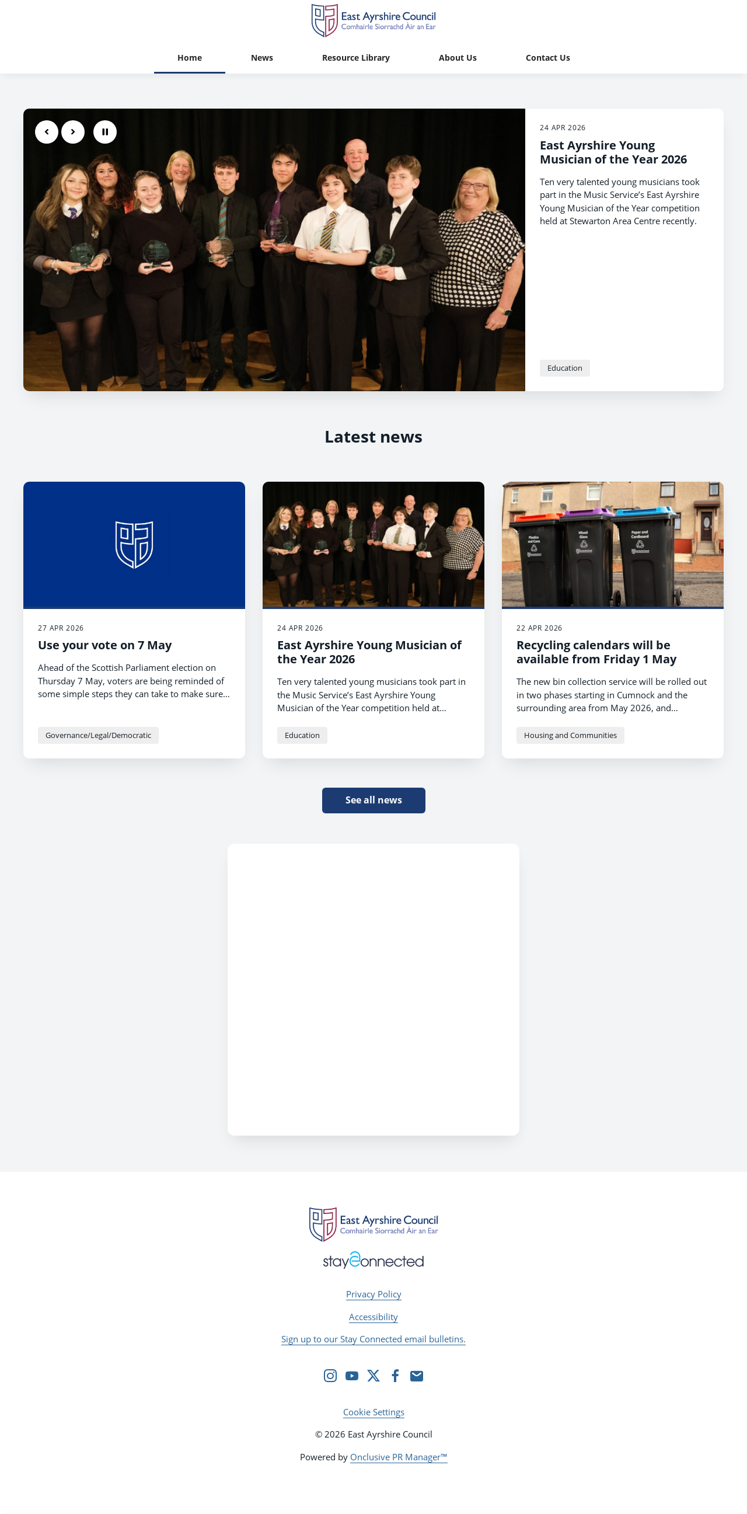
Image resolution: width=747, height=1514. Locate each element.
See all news (373, 799)
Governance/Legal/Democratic (98, 735)
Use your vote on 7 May (105, 645)
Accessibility (373, 1316)
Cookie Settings (373, 1412)
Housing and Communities (570, 735)
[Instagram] (330, 1375)
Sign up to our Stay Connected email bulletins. (373, 1339)
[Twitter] (373, 1375)
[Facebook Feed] (373, 990)
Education (564, 368)
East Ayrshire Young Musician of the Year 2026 (613, 152)
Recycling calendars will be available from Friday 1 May (596, 652)
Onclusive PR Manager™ (399, 1457)
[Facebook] (395, 1375)
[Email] (416, 1375)
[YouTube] (351, 1375)
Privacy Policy (374, 1294)
